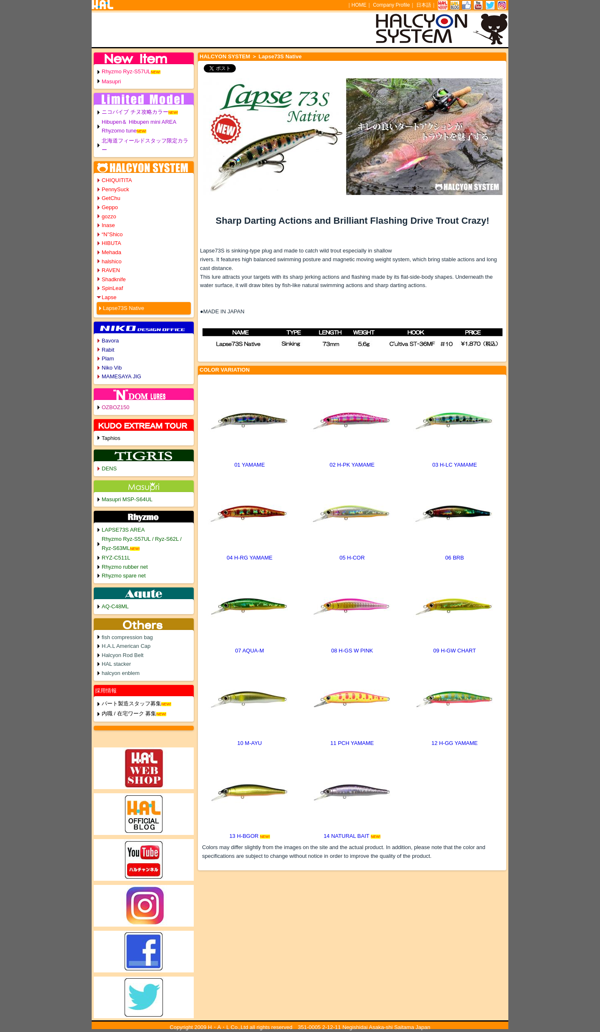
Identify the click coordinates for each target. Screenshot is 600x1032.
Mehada (111, 252)
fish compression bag (127, 637)
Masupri (111, 81)
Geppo (110, 207)
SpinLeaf (112, 288)
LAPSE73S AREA (123, 530)
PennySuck (115, 189)
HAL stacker (116, 664)
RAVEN (111, 270)
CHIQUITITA (117, 180)
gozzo (109, 216)
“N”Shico (112, 234)
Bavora (110, 340)
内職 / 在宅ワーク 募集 (129, 713)
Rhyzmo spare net (124, 575)
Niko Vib (112, 368)
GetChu (111, 198)
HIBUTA (111, 243)
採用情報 (106, 690)
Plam (108, 358)
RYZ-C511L (116, 558)
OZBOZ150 (115, 407)
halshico (112, 261)
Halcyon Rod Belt (122, 655)
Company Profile (391, 5)
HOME (359, 5)
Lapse (109, 297)
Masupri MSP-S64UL (127, 499)
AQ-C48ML (115, 606)
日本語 (423, 5)
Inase (108, 225)
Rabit (108, 350)
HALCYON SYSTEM (225, 56)
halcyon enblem (121, 673)
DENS (109, 468)
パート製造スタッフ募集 (131, 703)
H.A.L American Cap (126, 646)
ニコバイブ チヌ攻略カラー (135, 112)
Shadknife (114, 279)
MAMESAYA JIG (121, 376)
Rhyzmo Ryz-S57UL (126, 71)
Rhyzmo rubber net (125, 567)
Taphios (111, 438)
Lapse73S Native (123, 308)
